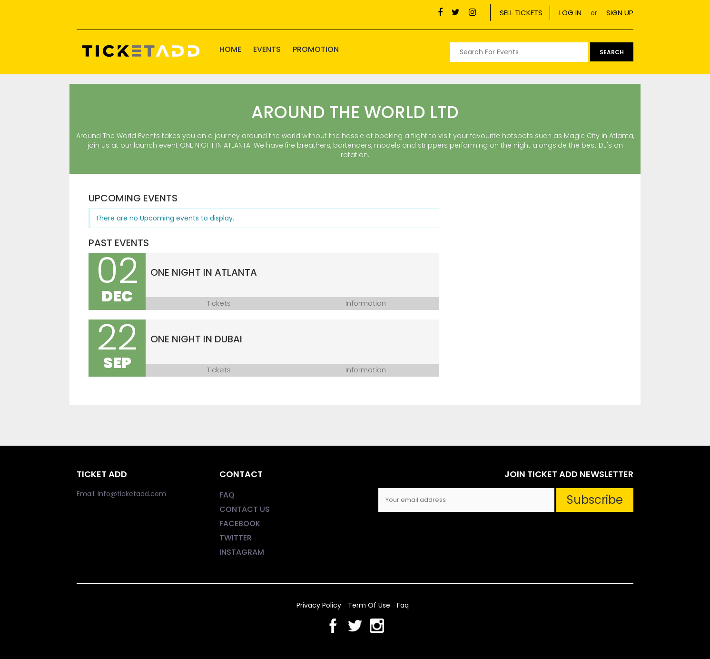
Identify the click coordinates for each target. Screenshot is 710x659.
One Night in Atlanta (203, 272)
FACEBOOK (239, 523)
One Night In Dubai (196, 339)
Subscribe (595, 500)
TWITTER (235, 537)
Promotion (316, 49)
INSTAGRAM (241, 552)
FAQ (227, 494)
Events (267, 49)
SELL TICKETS (521, 12)
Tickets (219, 303)
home (230, 49)
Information (365, 303)
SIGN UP (619, 12)
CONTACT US (244, 509)
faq (403, 605)
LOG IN (570, 12)
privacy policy (319, 605)
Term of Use (370, 605)
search (612, 52)
